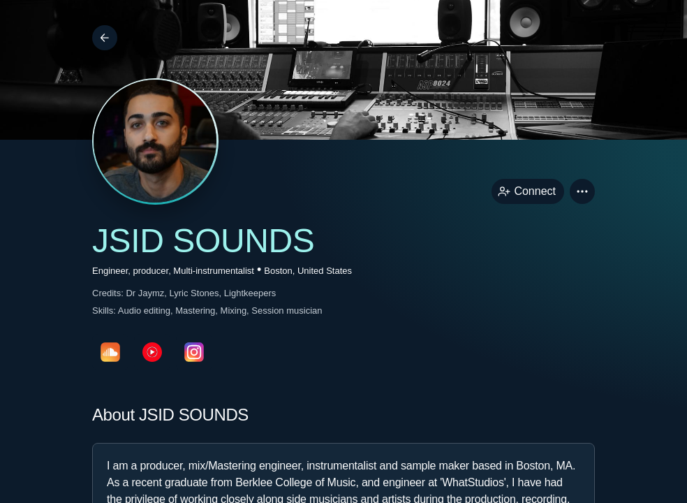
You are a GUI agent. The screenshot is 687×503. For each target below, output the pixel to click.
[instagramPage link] (194, 352)
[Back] (104, 37)
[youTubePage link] (152, 352)
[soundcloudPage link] (110, 352)
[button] (582, 191)
